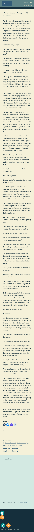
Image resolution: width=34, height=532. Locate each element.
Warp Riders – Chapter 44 (11, 451)
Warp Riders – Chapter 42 (10, 449)
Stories (27, 2)
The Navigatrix (11, 445)
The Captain (13, 443)
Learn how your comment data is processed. (15, 503)
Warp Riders (8, 441)
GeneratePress (16, 529)
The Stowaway (18, 445)
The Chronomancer (21, 443)
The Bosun (7, 443)
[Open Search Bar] (9, 3)
